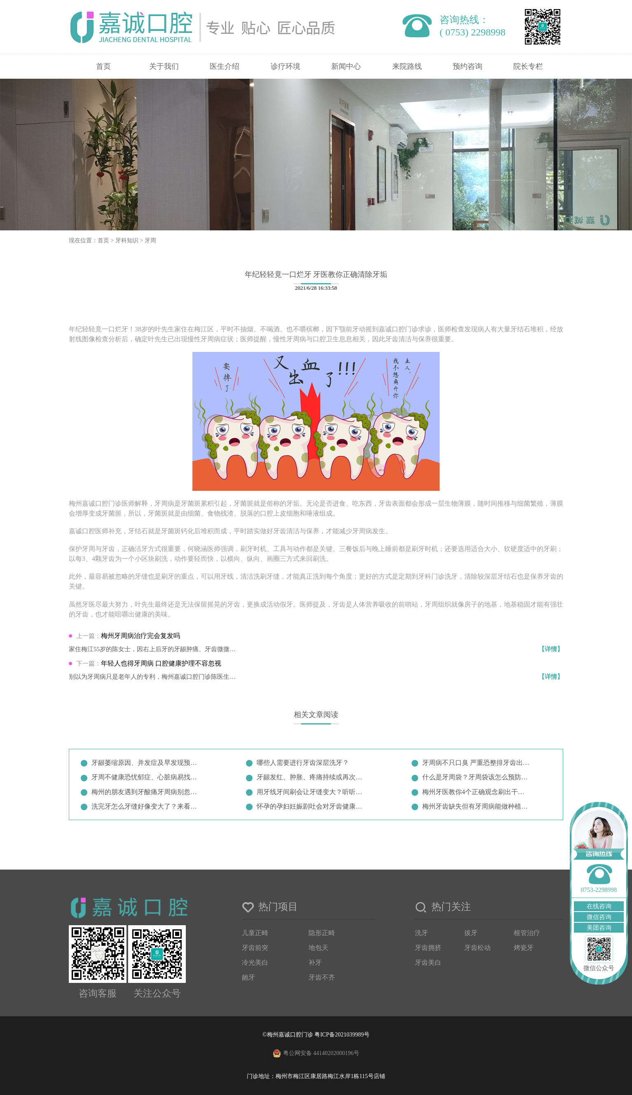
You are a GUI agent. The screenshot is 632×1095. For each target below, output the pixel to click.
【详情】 (550, 649)
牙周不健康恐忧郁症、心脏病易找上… (145, 777)
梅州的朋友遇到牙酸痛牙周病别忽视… (145, 791)
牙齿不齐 (322, 977)
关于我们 (164, 66)
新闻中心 (346, 66)
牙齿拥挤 (428, 947)
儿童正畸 (255, 932)
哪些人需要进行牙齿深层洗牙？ (303, 762)
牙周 (150, 240)
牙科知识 (126, 240)
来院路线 (407, 66)
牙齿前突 (255, 947)
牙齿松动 (477, 947)
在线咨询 (599, 906)
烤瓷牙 (524, 947)
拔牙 (471, 932)
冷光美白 (255, 962)
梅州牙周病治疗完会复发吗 (140, 635)
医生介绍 (224, 66)
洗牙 (421, 932)
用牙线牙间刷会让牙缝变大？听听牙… (311, 791)
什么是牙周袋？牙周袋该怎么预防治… (476, 777)
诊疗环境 (285, 66)
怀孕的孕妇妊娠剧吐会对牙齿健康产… (311, 806)
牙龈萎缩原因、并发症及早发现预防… (145, 762)
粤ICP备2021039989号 (342, 1035)
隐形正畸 (322, 932)
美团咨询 (599, 927)
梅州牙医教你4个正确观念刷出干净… (476, 791)
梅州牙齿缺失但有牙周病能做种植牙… (476, 806)
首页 (103, 66)
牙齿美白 (428, 962)
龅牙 (248, 977)
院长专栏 (528, 66)
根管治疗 (527, 932)
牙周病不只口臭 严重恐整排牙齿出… (475, 762)
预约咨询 (467, 66)
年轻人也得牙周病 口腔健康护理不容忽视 (161, 663)
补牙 (315, 962)
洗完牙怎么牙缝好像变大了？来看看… (145, 806)
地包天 (318, 947)
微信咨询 (599, 917)
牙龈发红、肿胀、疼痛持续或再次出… (311, 777)
